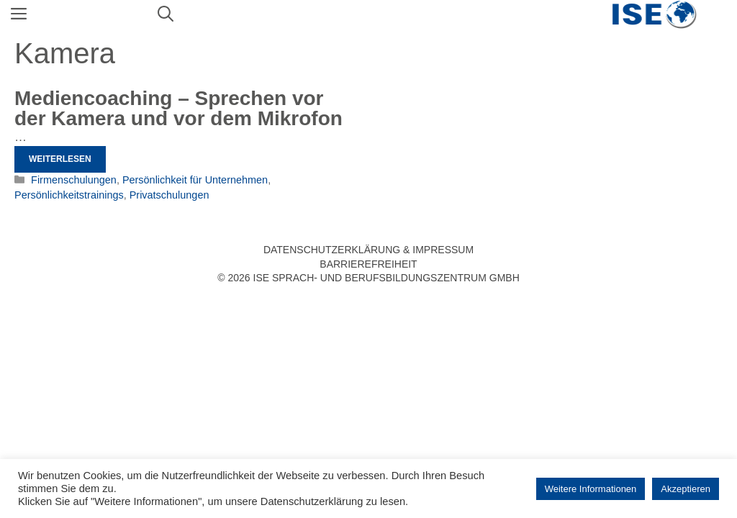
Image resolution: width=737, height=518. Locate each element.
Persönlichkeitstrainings (69, 195)
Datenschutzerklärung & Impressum (368, 249)
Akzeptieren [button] (685, 488)
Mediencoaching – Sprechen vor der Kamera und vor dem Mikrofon (178, 108)
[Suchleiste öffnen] (165, 14)
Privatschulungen (169, 195)
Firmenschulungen (74, 180)
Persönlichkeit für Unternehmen (195, 180)
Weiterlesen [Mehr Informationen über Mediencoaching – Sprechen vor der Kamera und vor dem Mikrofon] (60, 159)
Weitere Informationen (591, 488)
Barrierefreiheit (368, 264)
